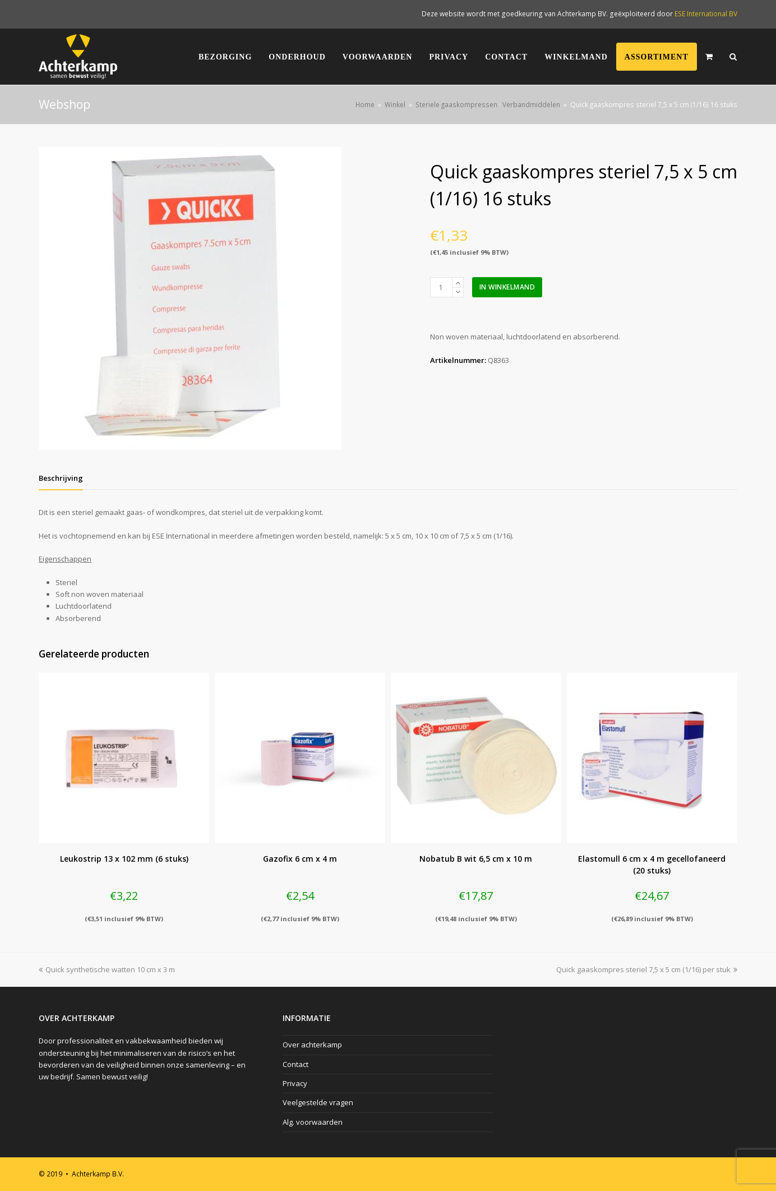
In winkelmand (507, 287)
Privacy (295, 1083)
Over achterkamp (312, 1045)
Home (365, 104)
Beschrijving (61, 478)
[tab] (61, 478)
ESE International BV (706, 14)
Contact (295, 1064)
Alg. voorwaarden (313, 1122)
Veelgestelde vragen (318, 1102)
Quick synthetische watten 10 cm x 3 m (107, 969)
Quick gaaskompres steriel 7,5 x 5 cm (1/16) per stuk (646, 969)
